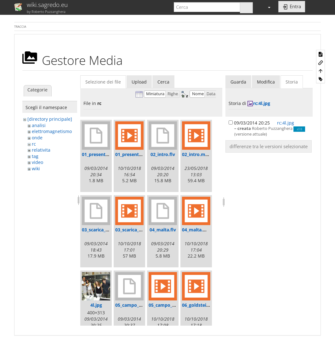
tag (35, 156)
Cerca (163, 82)
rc (34, 144)
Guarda (238, 82)
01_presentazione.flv (104, 154)
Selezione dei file (103, 82)
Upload (139, 82)
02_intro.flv (162, 154)
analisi (39, 125)
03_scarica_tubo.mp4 (137, 230)
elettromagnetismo (52, 131)
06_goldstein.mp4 (201, 305)
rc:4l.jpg (261, 103)
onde (37, 138)
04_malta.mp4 (197, 230)
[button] (266, 7)
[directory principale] (49, 119)
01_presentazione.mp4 (139, 154)
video (37, 162)
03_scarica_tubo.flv (102, 230)
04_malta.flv (163, 230)
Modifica (266, 82)
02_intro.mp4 (196, 154)
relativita (41, 150)
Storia (292, 82)
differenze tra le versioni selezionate (269, 146)
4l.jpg (96, 305)
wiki (36, 169)
